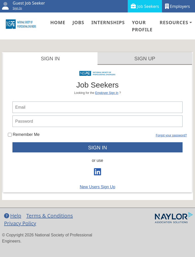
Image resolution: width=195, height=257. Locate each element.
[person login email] (97, 107)
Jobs (78, 22)
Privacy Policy (20, 223)
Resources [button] (174, 22)
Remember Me (24, 134)
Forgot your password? (171, 135)
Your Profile (142, 26)
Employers (177, 6)
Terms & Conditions (49, 215)
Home (57, 22)
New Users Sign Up (97, 187)
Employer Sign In (106, 93)
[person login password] (97, 121)
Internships (108, 22)
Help (12, 215)
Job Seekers (145, 6)
